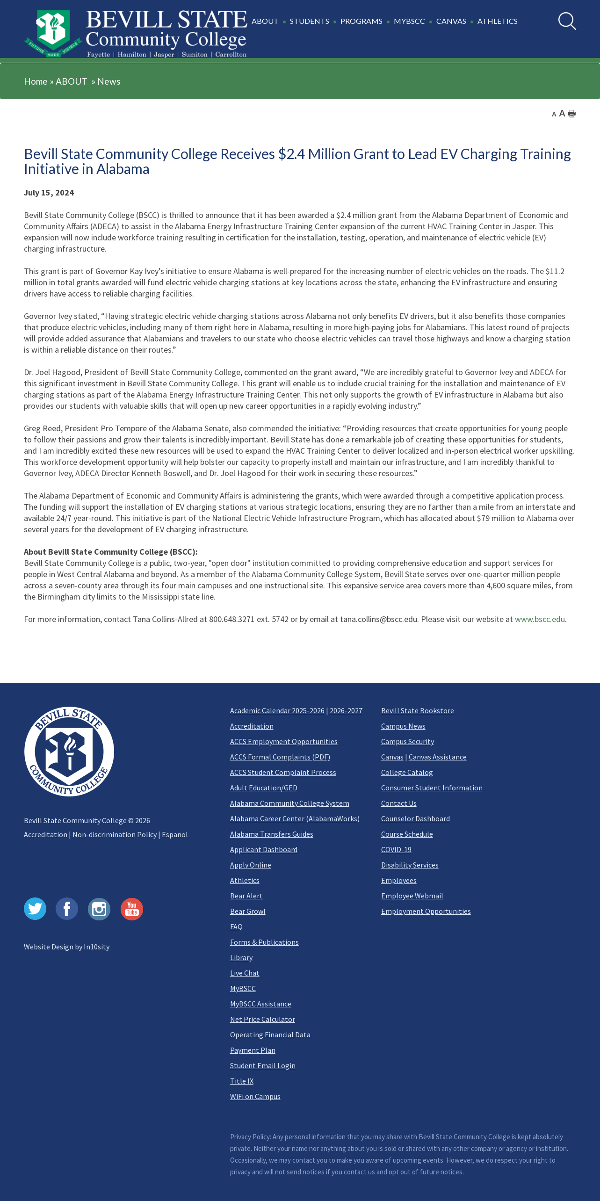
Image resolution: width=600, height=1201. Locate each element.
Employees (399, 880)
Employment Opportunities (426, 911)
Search (558, 12)
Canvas (392, 756)
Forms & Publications (264, 942)
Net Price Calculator (262, 1019)
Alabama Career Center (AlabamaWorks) (295, 818)
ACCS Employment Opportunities (284, 741)
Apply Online (250, 864)
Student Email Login (263, 1065)
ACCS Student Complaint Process (283, 772)
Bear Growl (248, 911)
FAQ (236, 926)
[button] (386, 26)
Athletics (245, 880)
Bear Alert (246, 895)
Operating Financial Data (270, 1034)
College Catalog (407, 772)
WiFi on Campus (255, 1096)
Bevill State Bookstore (417, 710)
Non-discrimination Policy (114, 834)
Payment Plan (252, 1050)
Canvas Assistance (438, 756)
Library (241, 957)
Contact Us (399, 803)
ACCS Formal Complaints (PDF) (280, 756)
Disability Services (410, 864)
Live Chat (245, 972)
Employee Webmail (412, 895)
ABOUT (71, 81)
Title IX (241, 1080)
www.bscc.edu (540, 619)
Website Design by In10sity (66, 946)
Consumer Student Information (432, 787)
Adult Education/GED (263, 787)
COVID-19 (396, 849)
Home (36, 81)
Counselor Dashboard (415, 818)
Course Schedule (407, 834)
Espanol (175, 834)
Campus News (403, 726)
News (109, 81)
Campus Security (407, 741)
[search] (567, 21)
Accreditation (45, 834)
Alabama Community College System (289, 803)
